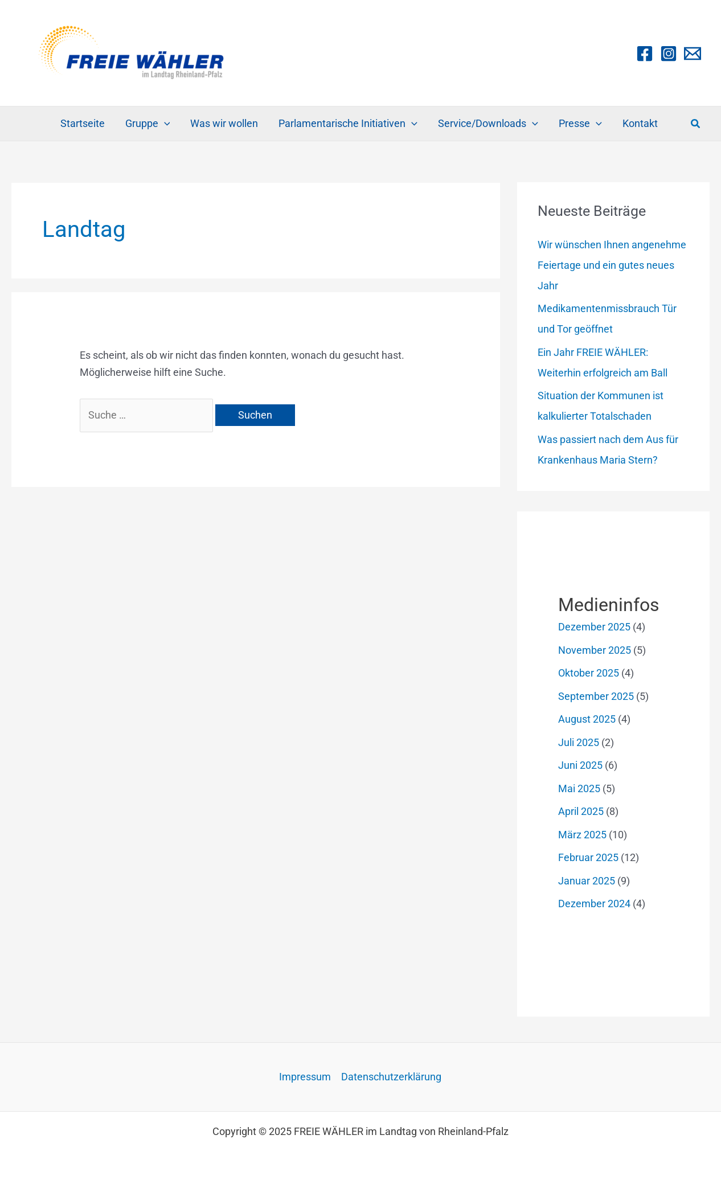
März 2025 (582, 835)
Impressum (305, 1077)
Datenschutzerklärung (391, 1077)
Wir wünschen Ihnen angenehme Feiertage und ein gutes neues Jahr (612, 265)
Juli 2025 (578, 742)
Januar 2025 (586, 881)
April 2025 (581, 811)
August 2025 (587, 719)
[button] (696, 124)
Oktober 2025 (588, 673)
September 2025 (596, 696)
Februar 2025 (588, 857)
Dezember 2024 (594, 903)
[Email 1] (692, 53)
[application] (164, 123)
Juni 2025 (580, 765)
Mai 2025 (579, 788)
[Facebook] (644, 53)
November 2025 (594, 650)
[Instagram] (668, 53)
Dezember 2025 (594, 627)
